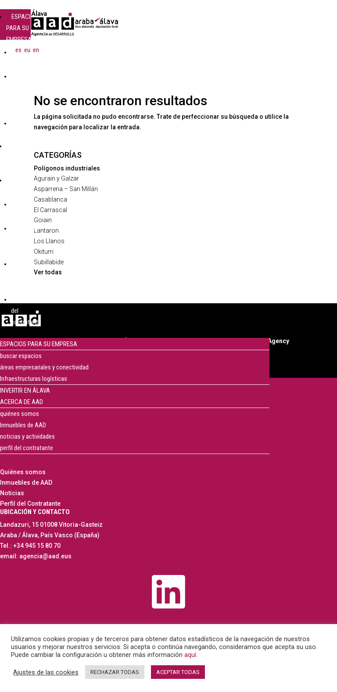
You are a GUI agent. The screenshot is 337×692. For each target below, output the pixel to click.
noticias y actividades (27, 436)
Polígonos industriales (67, 168)
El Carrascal (50, 209)
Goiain (43, 220)
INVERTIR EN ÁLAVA (25, 390)
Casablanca (50, 199)
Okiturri (44, 251)
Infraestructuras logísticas (33, 379)
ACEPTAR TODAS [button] (178, 672)
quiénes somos (19, 414)
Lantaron (46, 230)
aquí (190, 655)
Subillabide (49, 262)
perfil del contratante (26, 448)
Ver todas (48, 272)
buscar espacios (21, 356)
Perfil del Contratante (30, 503)
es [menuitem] (18, 49)
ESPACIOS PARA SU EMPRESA (22, 28)
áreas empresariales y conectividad (44, 367)
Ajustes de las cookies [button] (46, 672)
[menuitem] (18, 49)
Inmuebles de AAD (23, 425)
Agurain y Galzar (56, 178)
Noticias (12, 493)
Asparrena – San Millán (66, 188)
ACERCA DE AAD (20, 185)
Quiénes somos (23, 472)
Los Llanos (49, 241)
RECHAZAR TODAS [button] (114, 672)
